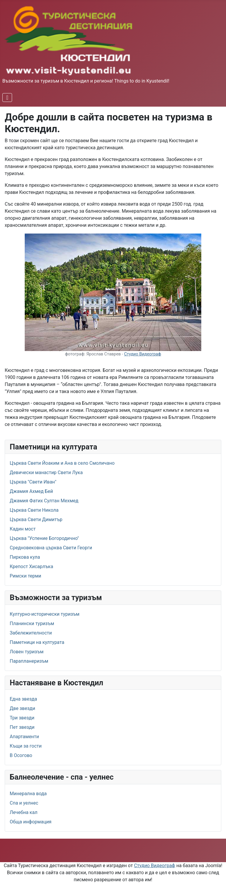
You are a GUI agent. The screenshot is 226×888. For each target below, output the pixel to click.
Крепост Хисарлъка (31, 566)
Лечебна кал (23, 812)
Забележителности (31, 633)
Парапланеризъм (29, 661)
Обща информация (30, 822)
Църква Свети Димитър (36, 519)
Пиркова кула (25, 557)
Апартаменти (24, 736)
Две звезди (22, 708)
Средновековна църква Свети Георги (51, 547)
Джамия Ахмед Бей (31, 491)
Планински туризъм (32, 623)
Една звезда (23, 699)
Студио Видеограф (142, 354)
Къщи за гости (25, 746)
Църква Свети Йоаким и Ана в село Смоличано (62, 463)
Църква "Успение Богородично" (44, 538)
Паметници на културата (37, 642)
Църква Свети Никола (34, 510)
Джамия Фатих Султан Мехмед (44, 500)
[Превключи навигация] (7, 97)
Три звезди (22, 718)
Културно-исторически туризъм (44, 614)
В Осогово (21, 755)
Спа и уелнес (24, 803)
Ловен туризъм (27, 651)
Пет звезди (22, 727)
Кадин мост (23, 529)
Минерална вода (28, 793)
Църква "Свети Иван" (33, 482)
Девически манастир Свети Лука (46, 472)
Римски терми (25, 576)
